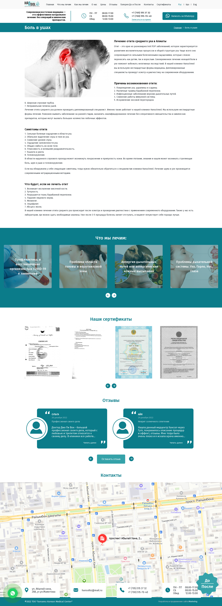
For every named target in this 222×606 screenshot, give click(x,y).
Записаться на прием (141, 19)
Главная (50, 4)
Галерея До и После (130, 4)
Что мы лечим (64, 4)
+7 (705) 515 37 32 (141, 12)
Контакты (149, 4)
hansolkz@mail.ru (92, 590)
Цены (103, 4)
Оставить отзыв (111, 459)
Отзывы (113, 4)
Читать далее (89, 443)
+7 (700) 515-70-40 (142, 16)
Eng (195, 4)
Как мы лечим (81, 4)
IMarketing (193, 601)
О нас (94, 4)
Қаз (187, 4)
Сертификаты (164, 4)
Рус (180, 4)
